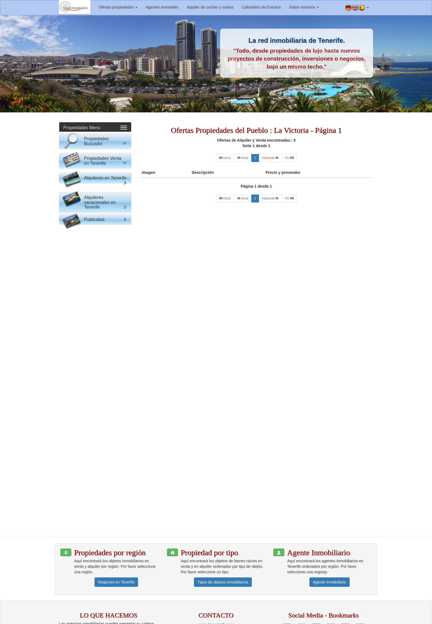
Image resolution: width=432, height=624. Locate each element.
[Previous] (243, 158)
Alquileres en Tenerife (105, 366)
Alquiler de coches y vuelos (210, 7)
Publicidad (94, 462)
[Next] (270, 158)
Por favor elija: (76, 156)
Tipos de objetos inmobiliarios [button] (223, 537)
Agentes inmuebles (162, 7)
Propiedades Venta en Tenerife (102, 275)
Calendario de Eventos (261, 7)
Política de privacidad (316, 618)
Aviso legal (285, 618)
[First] (225, 158)
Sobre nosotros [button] (304, 7)
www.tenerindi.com (216, 579)
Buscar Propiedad (95, 246)
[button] (357, 7)
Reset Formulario (95, 256)
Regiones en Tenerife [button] (116, 537)
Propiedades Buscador (96, 141)
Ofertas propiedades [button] (118, 7)
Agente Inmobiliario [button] (329, 537)
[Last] (289, 158)
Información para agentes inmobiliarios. (239, 618)
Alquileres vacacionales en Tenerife (100, 434)
